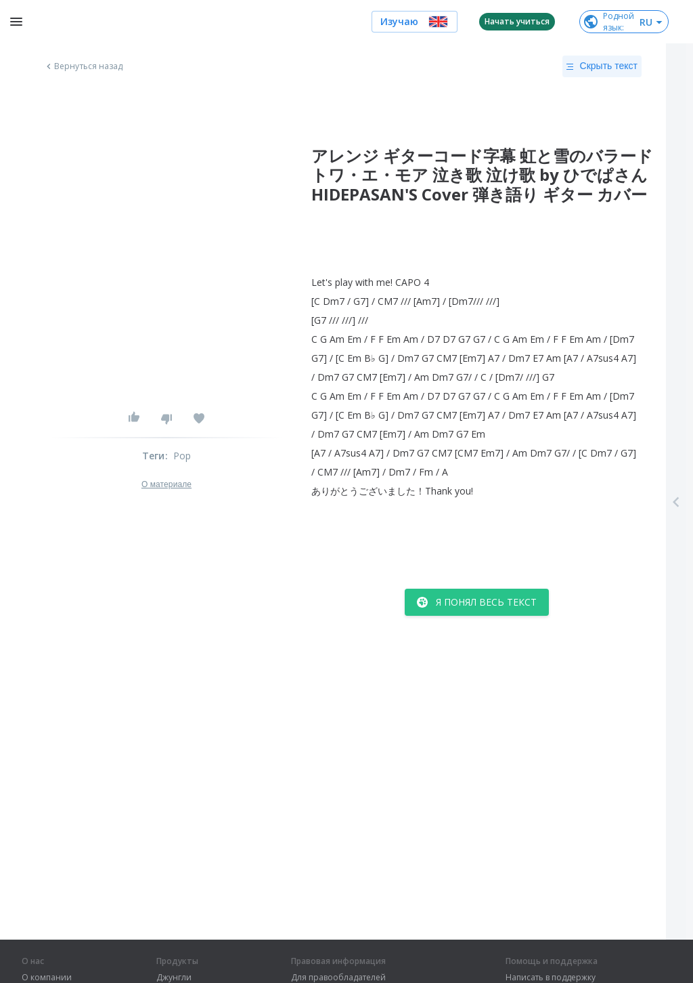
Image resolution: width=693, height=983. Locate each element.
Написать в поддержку (551, 977)
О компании (47, 977)
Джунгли (174, 977)
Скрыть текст (602, 66)
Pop (182, 455)
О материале (166, 484)
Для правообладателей (338, 977)
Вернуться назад (83, 66)
